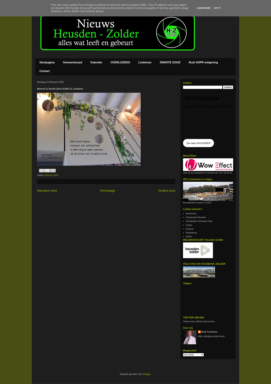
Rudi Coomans (209, 331)
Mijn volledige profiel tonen (211, 336)
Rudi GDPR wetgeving (203, 62)
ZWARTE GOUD (170, 62)
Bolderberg (191, 232)
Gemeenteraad (72, 62)
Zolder (189, 225)
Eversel (189, 229)
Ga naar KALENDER (198, 143)
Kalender (96, 62)
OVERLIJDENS (120, 62)
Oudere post (166, 190)
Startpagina (47, 62)
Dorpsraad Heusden (196, 217)
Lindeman (145, 62)
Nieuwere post (47, 190)
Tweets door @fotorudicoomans (199, 321)
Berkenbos (191, 213)
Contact (44, 71)
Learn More (204, 8)
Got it (217, 8)
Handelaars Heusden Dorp (199, 221)
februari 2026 (51, 175)
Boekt (188, 236)
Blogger (147, 374)
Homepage (107, 190)
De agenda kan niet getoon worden (208, 114)
